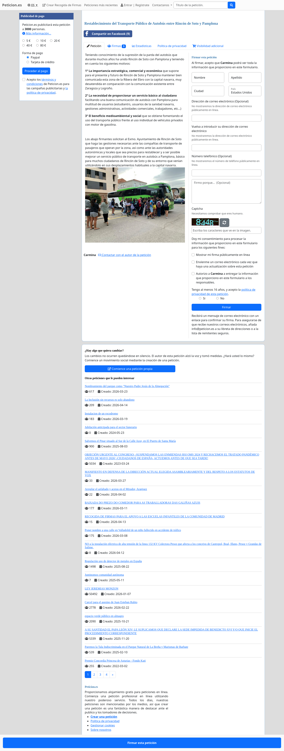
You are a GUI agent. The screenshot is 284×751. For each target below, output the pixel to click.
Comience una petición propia (130, 369)
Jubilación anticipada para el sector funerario (111, 427)
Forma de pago (32, 53)
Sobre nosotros (101, 730)
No (222, 298)
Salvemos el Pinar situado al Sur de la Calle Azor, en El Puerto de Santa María (130, 441)
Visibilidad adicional (208, 46)
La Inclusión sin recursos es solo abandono (110, 399)
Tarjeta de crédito (43, 62)
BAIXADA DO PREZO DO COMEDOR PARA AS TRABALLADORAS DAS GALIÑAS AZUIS (142, 502)
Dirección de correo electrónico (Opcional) (220, 101)
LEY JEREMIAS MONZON (101, 588)
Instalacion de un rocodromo (101, 413)
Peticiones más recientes (101, 5)
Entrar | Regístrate (135, 5)
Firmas (116, 46)
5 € (28, 41)
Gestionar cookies (103, 725)
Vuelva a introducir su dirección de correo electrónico (220, 129)
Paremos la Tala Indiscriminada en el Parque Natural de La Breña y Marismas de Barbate (136, 646)
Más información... (36, 33)
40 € (29, 45)
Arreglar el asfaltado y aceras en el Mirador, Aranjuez (116, 489)
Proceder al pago (36, 71)
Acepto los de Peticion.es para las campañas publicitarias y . (48, 86)
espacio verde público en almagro (104, 616)
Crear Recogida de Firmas (61, 5)
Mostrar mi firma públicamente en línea (223, 255)
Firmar (226, 307)
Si (204, 298)
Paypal (35, 57)
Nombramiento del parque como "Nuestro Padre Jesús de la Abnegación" (127, 386)
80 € (43, 45)
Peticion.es (12, 5)
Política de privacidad (172, 46)
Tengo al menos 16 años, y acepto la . (223, 292)
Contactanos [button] (161, 5)
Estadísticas (141, 46)
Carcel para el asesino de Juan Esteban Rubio (111, 602)
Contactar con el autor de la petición (124, 255)
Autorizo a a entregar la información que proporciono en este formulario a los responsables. (227, 278)
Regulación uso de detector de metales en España (113, 561)
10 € (43, 41)
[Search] (201, 5)
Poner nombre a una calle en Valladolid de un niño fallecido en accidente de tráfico (133, 530)
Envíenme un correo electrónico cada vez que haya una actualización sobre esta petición (226, 264)
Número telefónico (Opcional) (212, 156)
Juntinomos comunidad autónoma (104, 574)
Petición (94, 46)
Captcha (197, 209)
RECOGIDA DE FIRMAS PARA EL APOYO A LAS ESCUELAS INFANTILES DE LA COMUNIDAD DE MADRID (155, 516)
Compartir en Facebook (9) (107, 34)
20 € (57, 41)
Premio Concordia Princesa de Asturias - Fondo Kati (115, 660)
